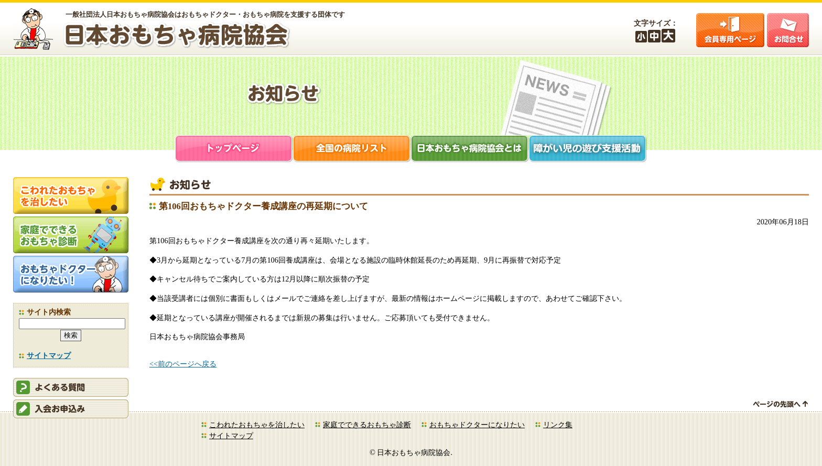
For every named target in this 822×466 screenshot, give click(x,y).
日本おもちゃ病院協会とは (470, 149)
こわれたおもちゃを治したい (257, 424)
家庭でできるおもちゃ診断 (367, 424)
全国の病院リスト (352, 149)
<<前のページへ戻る (183, 364)
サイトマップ (49, 355)
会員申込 (70, 408)
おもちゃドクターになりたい (477, 424)
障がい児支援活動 (588, 149)
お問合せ (788, 30)
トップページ (234, 149)
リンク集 (557, 424)
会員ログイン (730, 30)
